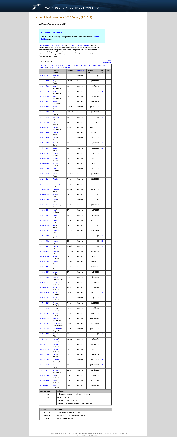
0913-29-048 (44, 272)
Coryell (55, 133)
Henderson (56, 231)
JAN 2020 (76, 65)
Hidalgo (55, 236)
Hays (54, 225)
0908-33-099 (44, 355)
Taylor (55, 355)
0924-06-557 (44, 153)
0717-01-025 (44, 303)
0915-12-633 (44, 96)
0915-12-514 (44, 91)
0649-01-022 (44, 287)
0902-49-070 (44, 169)
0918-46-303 (44, 148)
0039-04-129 (44, 251)
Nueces (55, 277)
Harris (55, 215)
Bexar (55, 86)
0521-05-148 (44, 107)
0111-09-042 (44, 112)
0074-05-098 (44, 329)
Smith (55, 334)
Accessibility (123, 433)
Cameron (56, 117)
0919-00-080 (44, 122)
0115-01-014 (44, 205)
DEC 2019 (68, 65)
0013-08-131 (44, 386)
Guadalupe (56, 205)
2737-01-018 (44, 308)
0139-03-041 (44, 313)
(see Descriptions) (106, 61)
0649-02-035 (44, 298)
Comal (55, 127)
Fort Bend (56, 184)
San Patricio (57, 324)
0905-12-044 (44, 210)
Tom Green (56, 360)
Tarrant (55, 339)
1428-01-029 (44, 236)
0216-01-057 (44, 127)
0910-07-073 (44, 200)
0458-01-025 (44, 231)
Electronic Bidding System (81, 45)
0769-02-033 (44, 262)
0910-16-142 (44, 334)
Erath (55, 169)
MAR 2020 (92, 65)
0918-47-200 (44, 143)
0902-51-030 (44, 256)
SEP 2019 (43, 65)
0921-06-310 (44, 117)
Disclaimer (99, 433)
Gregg (55, 194)
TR (48, 397)
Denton (55, 148)
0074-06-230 (44, 277)
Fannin (55, 179)
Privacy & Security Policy (111, 433)
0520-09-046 (44, 76)
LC (102, 91)
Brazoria (56, 112)
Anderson (56, 76)
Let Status (80, 71)
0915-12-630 (44, 86)
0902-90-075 (44, 349)
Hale (54, 210)
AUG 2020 (67, 68)
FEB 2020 (84, 65)
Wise (54, 375)
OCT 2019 (51, 65)
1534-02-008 (44, 189)
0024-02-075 (44, 370)
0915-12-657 (44, 102)
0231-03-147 (44, 81)
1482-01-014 (44, 179)
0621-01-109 (44, 246)
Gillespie (56, 189)
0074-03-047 (44, 324)
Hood (55, 256)
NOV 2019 (59, 65)
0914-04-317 (44, 365)
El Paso (55, 153)
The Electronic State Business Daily (51, 45)
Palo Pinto (56, 282)
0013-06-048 (44, 375)
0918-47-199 (44, 138)
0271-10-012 (44, 184)
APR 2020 (101, 65)
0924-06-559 (44, 164)
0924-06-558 (44, 158)
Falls (54, 174)
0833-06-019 (44, 174)
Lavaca (55, 272)
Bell (54, 81)
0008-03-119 (44, 293)
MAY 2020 (43, 68)
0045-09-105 (44, 267)
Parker (55, 293)
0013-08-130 (44, 380)
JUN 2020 (51, 68)
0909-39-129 (44, 133)
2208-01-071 (44, 339)
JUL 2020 (60, 68)
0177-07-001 (44, 220)
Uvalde (55, 370)
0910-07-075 (44, 194)
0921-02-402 (44, 241)
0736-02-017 (44, 282)
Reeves (55, 313)
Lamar (55, 262)
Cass (54, 122)
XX (102, 76)
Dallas (55, 138)
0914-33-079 (44, 225)
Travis (55, 365)
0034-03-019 (44, 318)
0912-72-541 (44, 215)
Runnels (55, 318)
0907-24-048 (44, 360)
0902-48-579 (44, 344)
